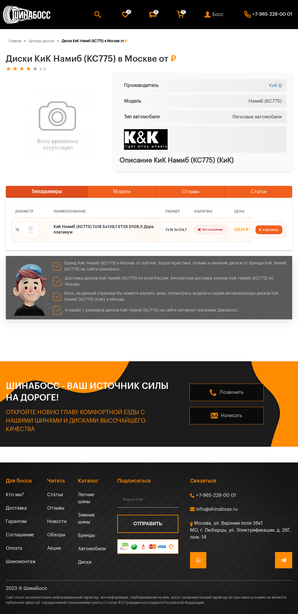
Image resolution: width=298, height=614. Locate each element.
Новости (56, 521)
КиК (273, 85)
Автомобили (92, 549)
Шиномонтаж (21, 561)
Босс (218, 14)
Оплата (14, 548)
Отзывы (190, 191)
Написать (231, 415)
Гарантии (16, 521)
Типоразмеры (46, 191)
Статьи (259, 191)
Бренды (86, 535)
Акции (54, 548)
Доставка (16, 508)
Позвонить (232, 392)
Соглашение (20, 535)
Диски (84, 562)
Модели (122, 191)
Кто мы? (15, 494)
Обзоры (56, 535)
